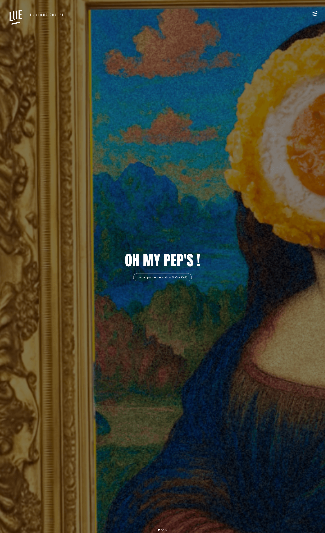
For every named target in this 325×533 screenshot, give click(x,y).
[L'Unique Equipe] (36, 17)
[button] (159, 530)
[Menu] (315, 13)
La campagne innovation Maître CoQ (162, 277)
